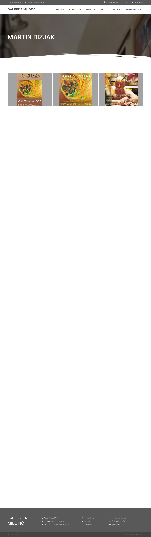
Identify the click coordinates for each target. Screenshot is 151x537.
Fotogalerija (75, 9)
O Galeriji (115, 9)
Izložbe (103, 9)
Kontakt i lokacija (132, 9)
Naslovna (60, 9)
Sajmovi (90, 9)
